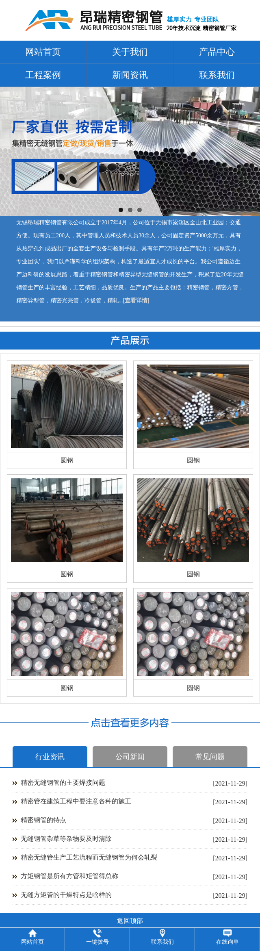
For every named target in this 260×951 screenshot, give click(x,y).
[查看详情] (136, 300)
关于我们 (130, 52)
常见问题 (210, 757)
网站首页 (43, 52)
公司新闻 (130, 757)
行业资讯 (50, 757)
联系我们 (217, 75)
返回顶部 (130, 920)
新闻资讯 (130, 75)
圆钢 (67, 460)
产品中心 (217, 52)
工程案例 (43, 75)
